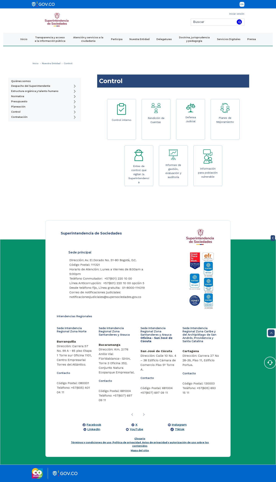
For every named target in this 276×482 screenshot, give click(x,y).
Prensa (251, 39)
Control (16, 111)
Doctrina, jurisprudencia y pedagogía (194, 39)
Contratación (19, 117)
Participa (116, 39)
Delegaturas (164, 39)
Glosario (139, 438)
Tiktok (179, 429)
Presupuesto (19, 101)
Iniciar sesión (236, 13)
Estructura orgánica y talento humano (34, 91)
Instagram (179, 424)
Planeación (18, 106)
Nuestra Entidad (139, 39)
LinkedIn (93, 429)
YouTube (136, 429)
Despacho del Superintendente (30, 85)
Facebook (94, 424)
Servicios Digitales (228, 39)
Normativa (17, 96)
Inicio (23, 39)
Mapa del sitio (140, 450)
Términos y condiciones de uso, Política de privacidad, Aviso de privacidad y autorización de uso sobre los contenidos (140, 444)
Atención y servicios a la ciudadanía (88, 39)
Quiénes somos (21, 81)
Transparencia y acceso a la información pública (50, 39)
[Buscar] (213, 22)
